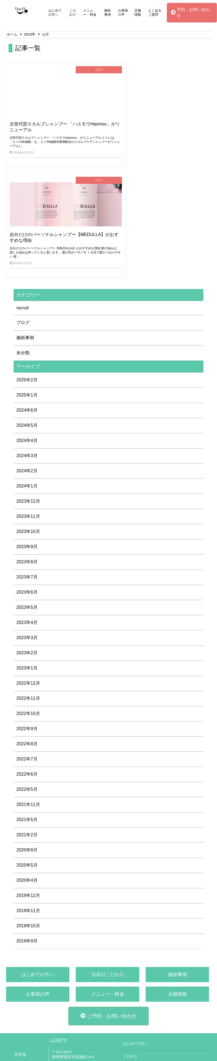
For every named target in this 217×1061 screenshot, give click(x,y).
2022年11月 (28, 588)
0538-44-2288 (63, 987)
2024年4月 (27, 331)
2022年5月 (27, 679)
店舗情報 (137, 12)
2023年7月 (27, 467)
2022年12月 (28, 573)
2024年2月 (27, 361)
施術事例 (107, 12)
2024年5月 (27, 316)
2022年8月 (27, 634)
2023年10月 (28, 422)
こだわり (72, 12)
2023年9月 (27, 437)
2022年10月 (28, 604)
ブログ (23, 213)
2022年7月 (27, 649)
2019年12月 (28, 786)
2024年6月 (27, 300)
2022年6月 (27, 664)
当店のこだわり (107, 865)
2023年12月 (28, 391)
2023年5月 (27, 497)
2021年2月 (27, 725)
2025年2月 (27, 270)
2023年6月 (27, 482)
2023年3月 (27, 528)
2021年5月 (27, 710)
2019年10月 (28, 816)
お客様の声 (123, 12)
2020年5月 (27, 755)
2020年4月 (27, 770)
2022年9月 (27, 619)
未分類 (23, 243)
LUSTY (58, 931)
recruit (22, 198)
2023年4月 (27, 513)
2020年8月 (27, 740)
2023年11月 (28, 406)
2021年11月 (28, 695)
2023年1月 (27, 558)
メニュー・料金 (89, 12)
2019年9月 (27, 831)
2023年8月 (27, 452)
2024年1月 (27, 376)
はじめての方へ (55, 12)
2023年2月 (27, 543)
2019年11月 (28, 801)
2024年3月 (27, 346)
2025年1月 (27, 285)
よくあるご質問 (154, 12)
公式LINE (60, 995)
